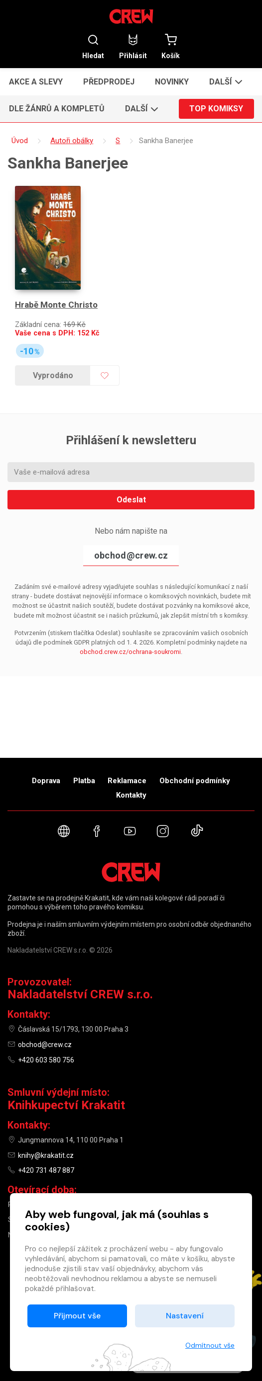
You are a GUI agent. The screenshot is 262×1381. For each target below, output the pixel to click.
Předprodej (108, 81)
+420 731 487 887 (46, 1170)
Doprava (46, 780)
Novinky (172, 81)
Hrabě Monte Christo (56, 305)
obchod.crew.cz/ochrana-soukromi (130, 651)
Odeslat (131, 499)
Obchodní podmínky (194, 780)
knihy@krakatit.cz (46, 1155)
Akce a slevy (36, 81)
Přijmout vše (77, 1315)
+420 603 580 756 (46, 1060)
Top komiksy (216, 108)
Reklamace (127, 780)
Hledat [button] (93, 46)
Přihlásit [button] (133, 46)
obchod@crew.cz (131, 555)
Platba (84, 780)
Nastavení (185, 1315)
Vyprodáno (53, 375)
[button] (224, 81)
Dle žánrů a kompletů (57, 108)
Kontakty (131, 795)
